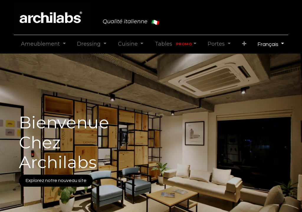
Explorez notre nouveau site (56, 180)
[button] (244, 44)
